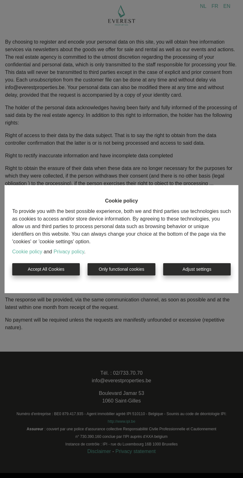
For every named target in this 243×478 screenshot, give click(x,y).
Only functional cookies (121, 269)
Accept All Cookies (46, 269)
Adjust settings (197, 269)
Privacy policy (68, 251)
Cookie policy (27, 251)
